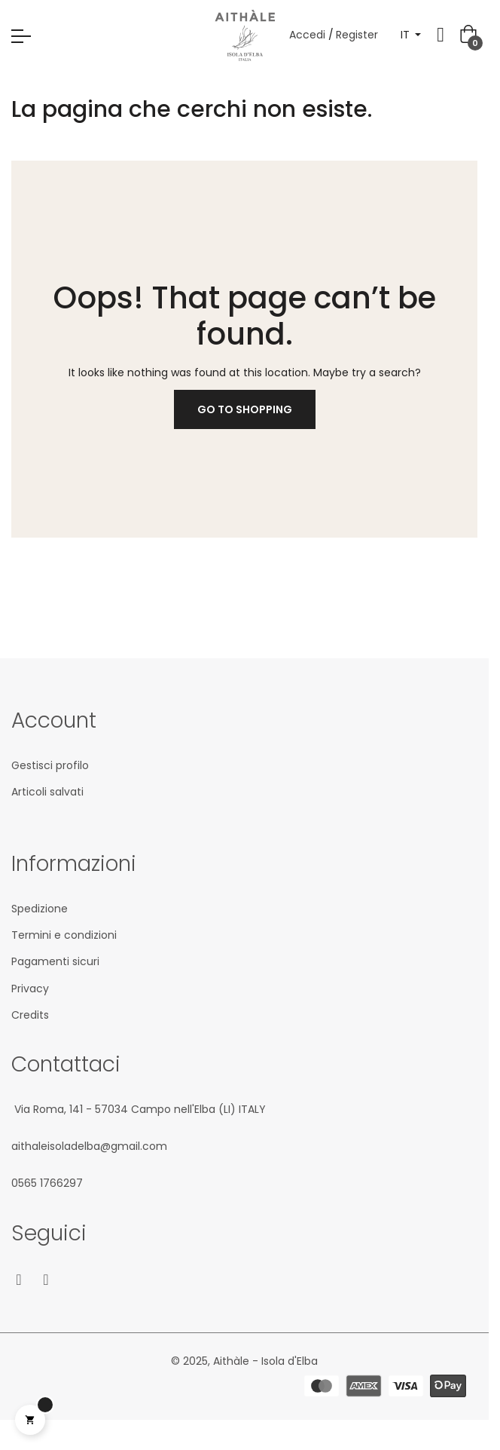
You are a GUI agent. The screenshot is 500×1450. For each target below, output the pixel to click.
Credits (30, 1014)
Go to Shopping (244, 409)
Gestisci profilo (50, 765)
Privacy (30, 988)
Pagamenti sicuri (55, 961)
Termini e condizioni (64, 935)
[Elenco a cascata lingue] (411, 35)
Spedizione (39, 908)
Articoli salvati (47, 791)
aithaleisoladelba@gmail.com (89, 1146)
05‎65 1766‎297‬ (47, 1183)
